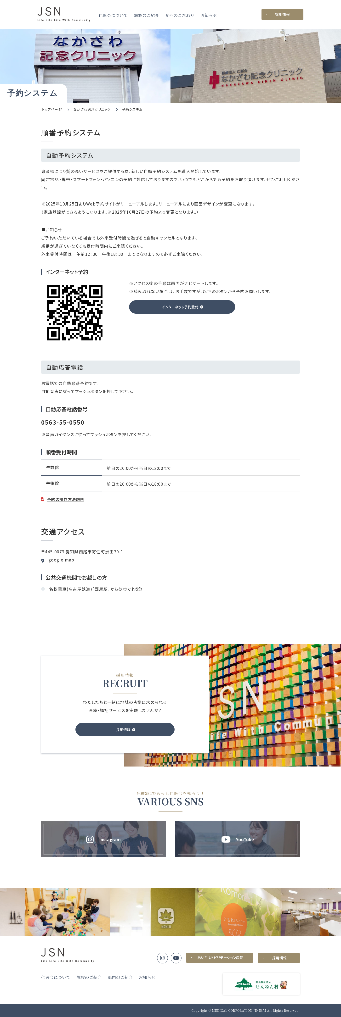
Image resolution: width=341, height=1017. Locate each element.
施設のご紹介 (146, 15)
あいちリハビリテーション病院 (220, 957)
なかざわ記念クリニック (92, 109)
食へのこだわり (180, 15)
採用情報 (282, 14)
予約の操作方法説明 (66, 499)
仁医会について (113, 15)
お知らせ (208, 15)
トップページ (52, 109)
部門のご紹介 (120, 977)
